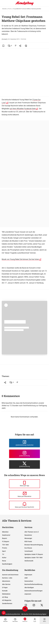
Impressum (28, 575)
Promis (9, 8)
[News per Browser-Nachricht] (24, 505)
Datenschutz (28, 581)
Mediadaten (6, 594)
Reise (4, 561)
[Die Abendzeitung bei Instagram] (24, 453)
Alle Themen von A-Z (31, 532)
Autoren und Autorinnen (10, 575)
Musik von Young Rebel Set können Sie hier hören (20, 259)
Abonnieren (6, 581)
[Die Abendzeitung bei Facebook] (24, 443)
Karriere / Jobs (7, 578)
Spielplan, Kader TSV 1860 (33, 557)
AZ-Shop (5, 597)
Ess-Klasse (28, 548)
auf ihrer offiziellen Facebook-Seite (23, 109)
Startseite (4, 8)
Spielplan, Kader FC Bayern (33, 554)
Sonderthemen (7, 603)
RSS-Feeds (28, 541)
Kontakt (4, 591)
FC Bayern (5, 541)
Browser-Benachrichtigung (33, 545)
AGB (25, 578)
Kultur (4, 557)
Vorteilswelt (28, 551)
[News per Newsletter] (24, 494)
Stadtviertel (6, 535)
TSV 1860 (5, 545)
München (5, 532)
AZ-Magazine (6, 600)
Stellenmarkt (28, 561)
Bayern (4, 538)
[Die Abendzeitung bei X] (24, 464)
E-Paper (5, 587)
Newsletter (28, 535)
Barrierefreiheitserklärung (33, 584)
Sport (4, 551)
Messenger (28, 538)
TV (3, 554)
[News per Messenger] (24, 483)
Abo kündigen (29, 587)
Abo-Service (6, 584)
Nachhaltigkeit (7, 564)
